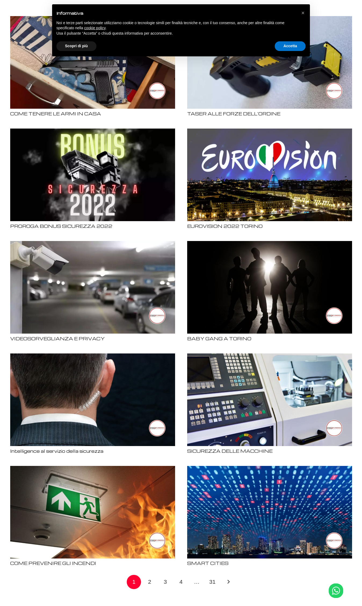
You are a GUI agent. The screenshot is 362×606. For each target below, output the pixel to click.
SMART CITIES (208, 563)
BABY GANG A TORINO (219, 338)
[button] (303, 13)
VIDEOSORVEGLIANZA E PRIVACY (57, 338)
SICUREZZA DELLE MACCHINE (230, 451)
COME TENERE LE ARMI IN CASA (55, 113)
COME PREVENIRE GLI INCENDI (53, 563)
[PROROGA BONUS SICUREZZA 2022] (92, 132)
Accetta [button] (290, 46)
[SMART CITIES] (269, 469)
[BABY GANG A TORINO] (269, 244)
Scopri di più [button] (76, 46)
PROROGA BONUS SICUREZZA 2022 (61, 226)
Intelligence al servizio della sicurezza (56, 451)
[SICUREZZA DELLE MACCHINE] (269, 357)
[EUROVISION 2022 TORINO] (269, 132)
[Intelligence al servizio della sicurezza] (92, 357)
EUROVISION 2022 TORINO (225, 226)
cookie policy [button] (95, 28)
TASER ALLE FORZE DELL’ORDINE (233, 113)
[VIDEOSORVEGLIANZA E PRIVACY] (92, 244)
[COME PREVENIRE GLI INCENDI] (92, 469)
